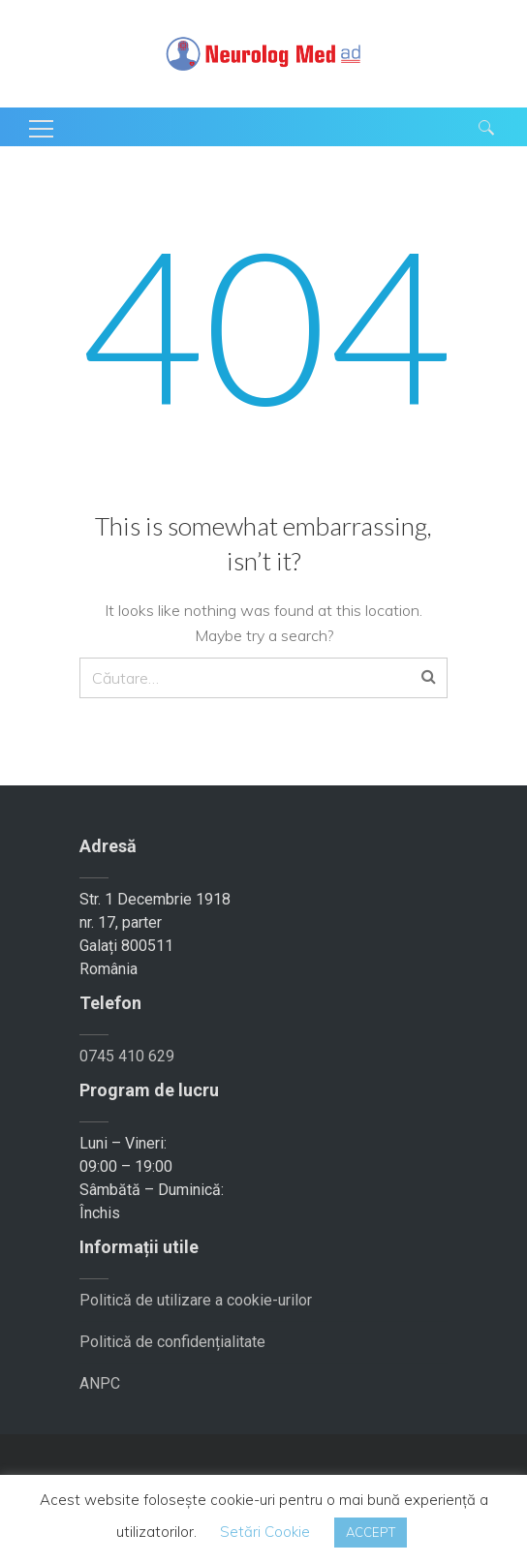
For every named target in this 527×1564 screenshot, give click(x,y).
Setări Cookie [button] (265, 1531)
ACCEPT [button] (370, 1532)
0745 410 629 (126, 1056)
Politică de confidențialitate (172, 1342)
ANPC (99, 1383)
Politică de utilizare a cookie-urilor (195, 1300)
